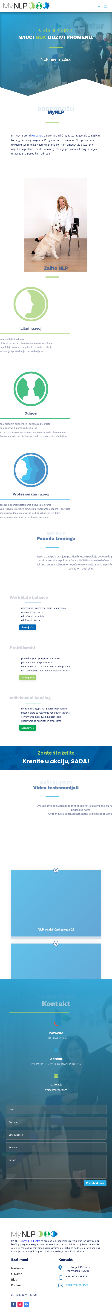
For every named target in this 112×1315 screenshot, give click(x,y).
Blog (14, 1279)
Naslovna (17, 1268)
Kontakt (16, 1285)
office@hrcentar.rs (56, 1090)
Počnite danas (95, 1183)
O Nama (16, 1274)
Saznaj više (27, 627)
